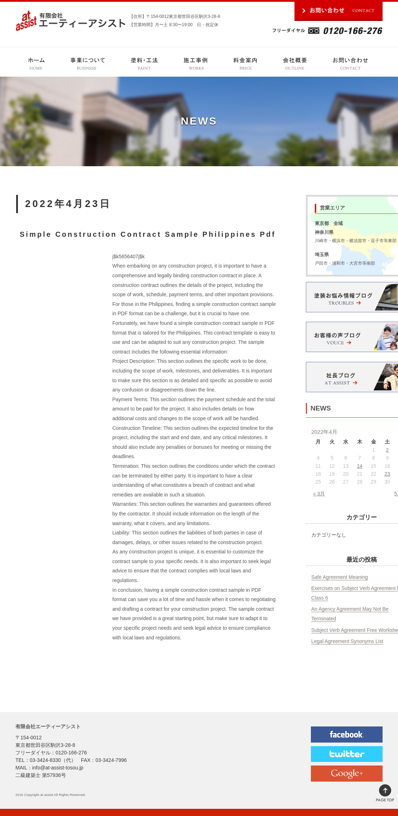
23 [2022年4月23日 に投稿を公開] (387, 474)
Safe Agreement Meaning (339, 577)
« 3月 (319, 493)
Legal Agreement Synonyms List (347, 641)
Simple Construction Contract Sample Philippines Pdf (148, 234)
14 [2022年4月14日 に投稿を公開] (360, 466)
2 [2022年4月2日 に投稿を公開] (387, 450)
